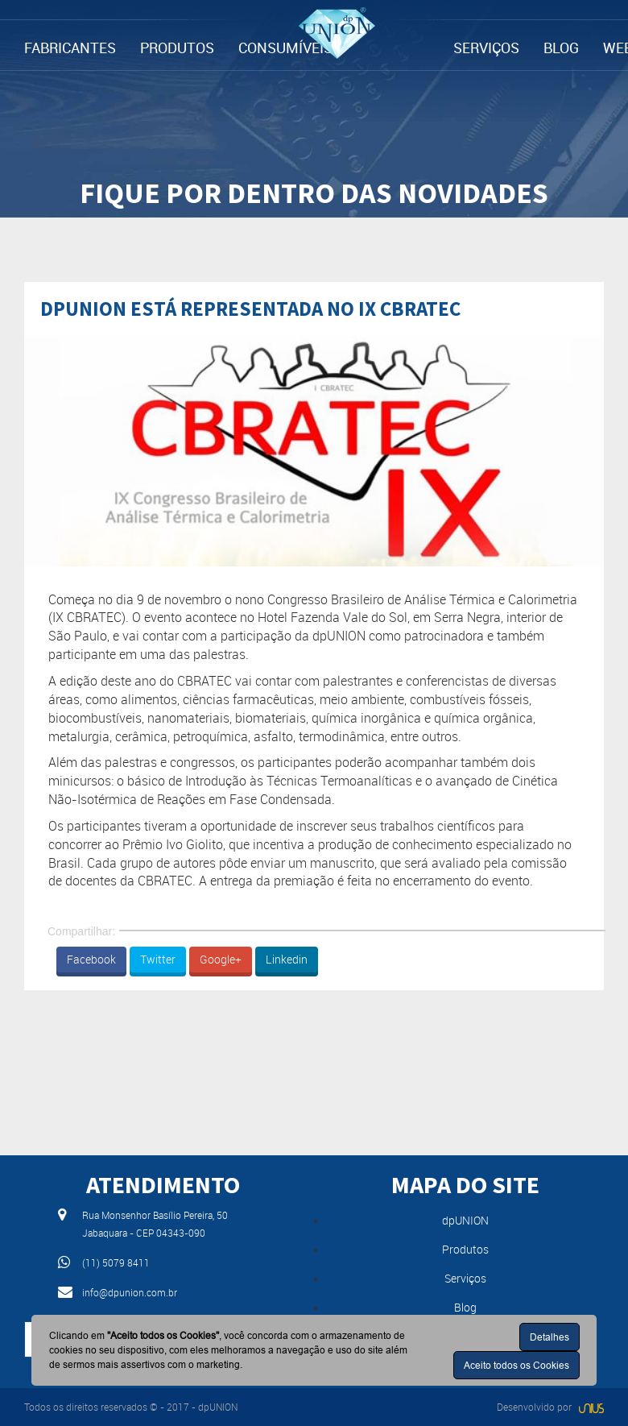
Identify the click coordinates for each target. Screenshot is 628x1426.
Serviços (465, 1278)
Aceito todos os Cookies (516, 1365)
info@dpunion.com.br (129, 1292)
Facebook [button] (91, 959)
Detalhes (549, 1337)
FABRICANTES (70, 47)
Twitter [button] (158, 959)
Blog (465, 1307)
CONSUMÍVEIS (285, 47)
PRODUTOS (177, 47)
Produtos (465, 1249)
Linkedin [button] (287, 959)
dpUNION (465, 1220)
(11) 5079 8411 (116, 1262)
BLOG (561, 47)
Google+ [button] (221, 959)
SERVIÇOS (486, 47)
